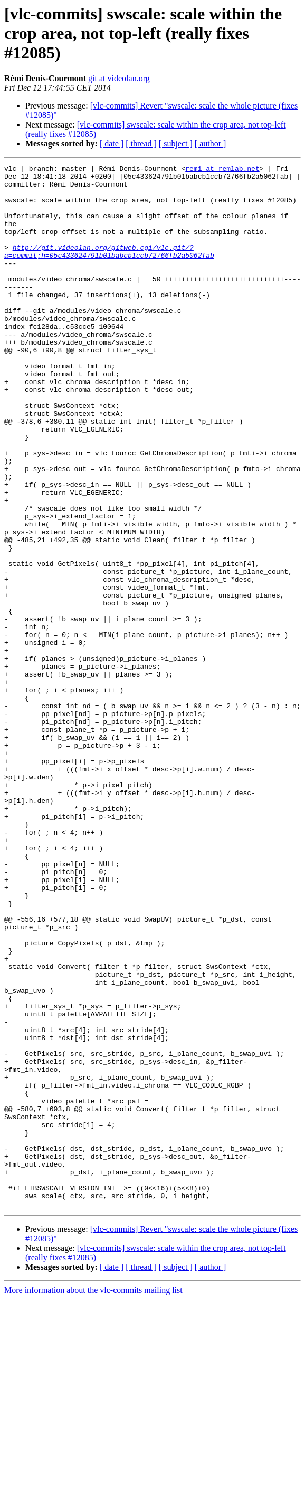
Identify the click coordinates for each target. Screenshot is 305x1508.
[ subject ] (176, 143)
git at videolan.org (119, 78)
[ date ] (111, 143)
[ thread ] (141, 143)
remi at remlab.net (222, 169)
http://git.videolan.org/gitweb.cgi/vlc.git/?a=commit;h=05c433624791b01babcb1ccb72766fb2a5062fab (109, 269)
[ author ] (210, 143)
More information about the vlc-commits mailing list (93, 1498)
